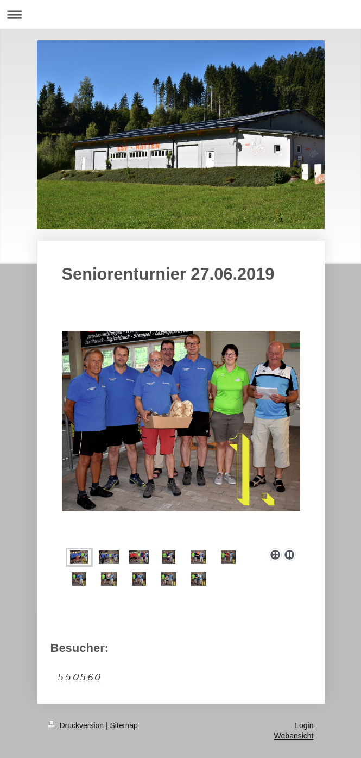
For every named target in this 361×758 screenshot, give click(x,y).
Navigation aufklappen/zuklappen (180, 14)
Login (304, 725)
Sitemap (124, 725)
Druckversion (77, 725)
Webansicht (294, 735)
